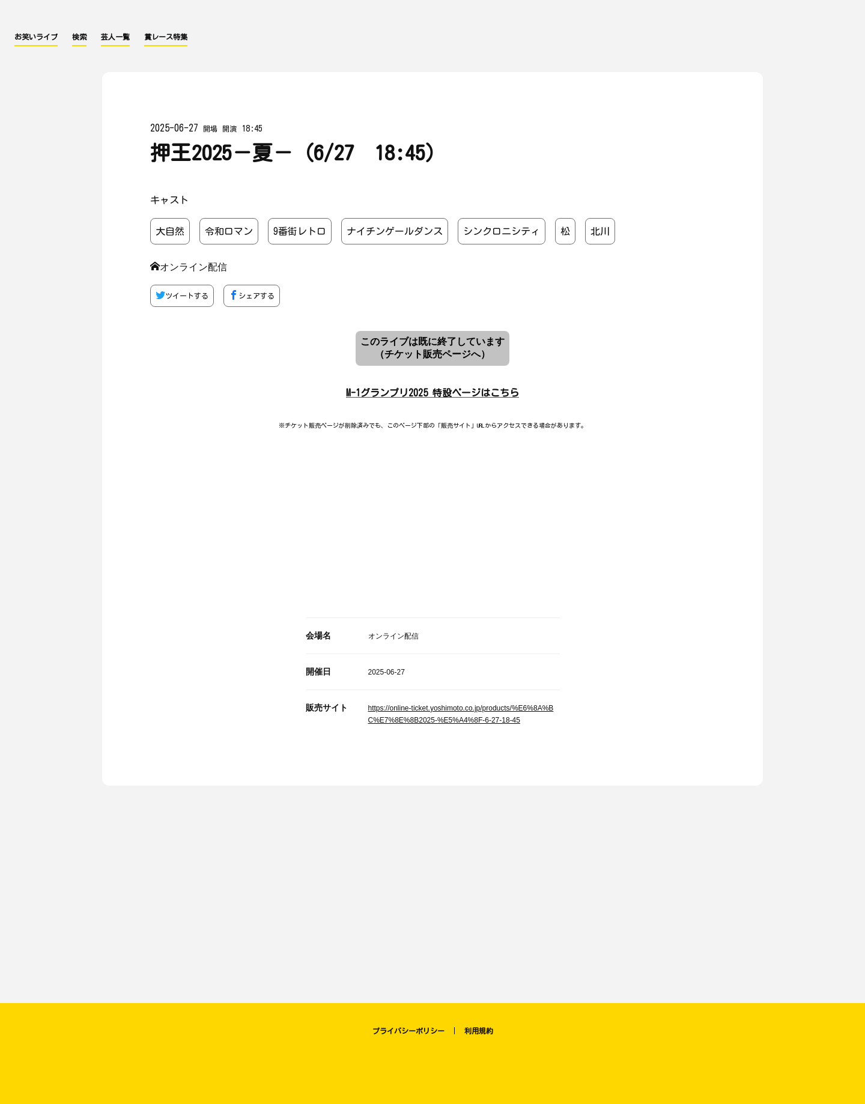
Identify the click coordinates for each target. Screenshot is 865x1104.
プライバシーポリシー (408, 1030)
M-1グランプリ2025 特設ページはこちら (432, 393)
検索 (79, 36)
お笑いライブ (36, 36)
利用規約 (478, 1030)
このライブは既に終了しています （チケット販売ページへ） (432, 347)
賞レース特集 (165, 36)
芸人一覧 (115, 36)
